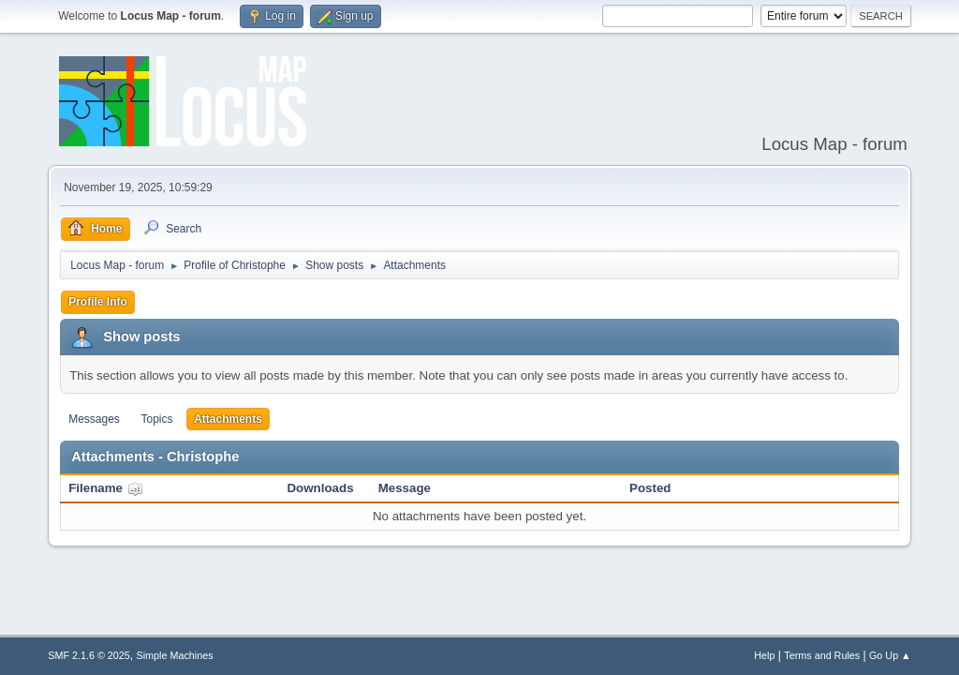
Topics (157, 419)
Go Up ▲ (890, 655)
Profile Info (97, 301)
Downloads (320, 488)
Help (764, 655)
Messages (94, 419)
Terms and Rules (822, 655)
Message (404, 488)
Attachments (228, 419)
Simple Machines (175, 655)
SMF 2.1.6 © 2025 (89, 655)
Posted (650, 488)
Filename (105, 488)
